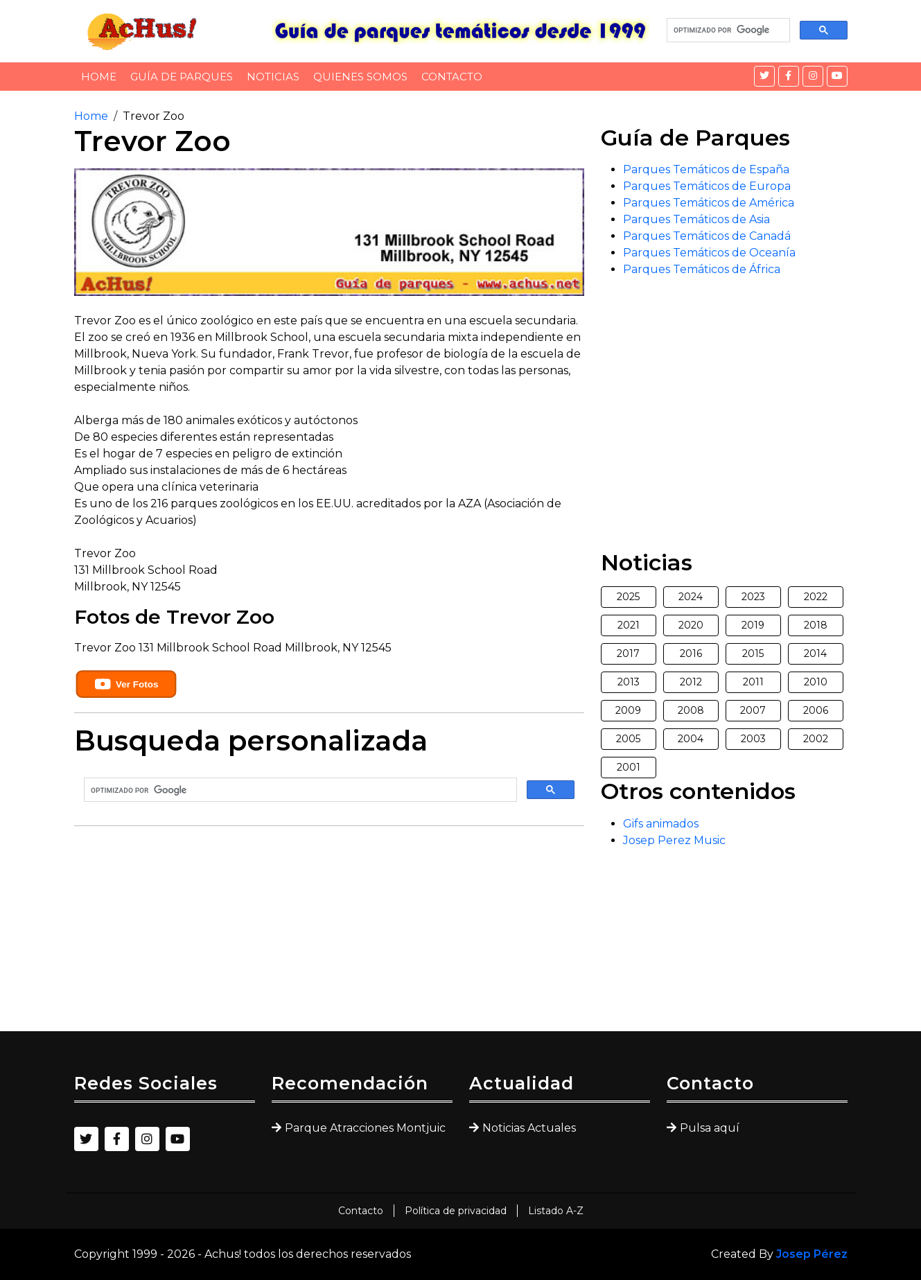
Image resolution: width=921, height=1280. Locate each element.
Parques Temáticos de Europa (707, 186)
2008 (691, 710)
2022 (815, 596)
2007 (753, 710)
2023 (753, 596)
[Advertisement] (329, 934)
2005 (628, 739)
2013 (628, 682)
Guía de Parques (181, 76)
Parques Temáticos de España (706, 169)
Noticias (273, 76)
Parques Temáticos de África (701, 269)
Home (98, 76)
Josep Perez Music (674, 840)
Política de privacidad (456, 1210)
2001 (628, 767)
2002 (815, 739)
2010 (815, 682)
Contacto (451, 76)
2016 (691, 653)
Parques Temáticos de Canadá (707, 236)
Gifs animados (661, 823)
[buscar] (727, 30)
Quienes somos (360, 76)
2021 (628, 625)
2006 (815, 710)
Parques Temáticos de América (708, 202)
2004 (690, 739)
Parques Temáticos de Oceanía (709, 252)
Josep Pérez (812, 1254)
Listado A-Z (556, 1210)
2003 (753, 739)
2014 (815, 653)
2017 (628, 653)
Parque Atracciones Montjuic (365, 1127)
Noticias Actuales (529, 1127)
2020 (690, 625)
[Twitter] (764, 76)
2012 (691, 682)
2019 (753, 625)
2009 (628, 710)
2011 (753, 682)
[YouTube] (837, 76)
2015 (753, 653)
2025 (628, 596)
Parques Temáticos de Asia (696, 219)
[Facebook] (788, 76)
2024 (690, 596)
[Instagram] (812, 76)
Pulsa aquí (709, 1127)
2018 (815, 625)
